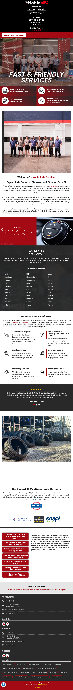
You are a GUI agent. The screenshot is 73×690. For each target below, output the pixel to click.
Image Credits (36, 687)
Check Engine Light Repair (11, 668)
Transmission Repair (21, 677)
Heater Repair (42, 673)
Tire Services (7, 677)
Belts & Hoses (20, 664)
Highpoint (62, 591)
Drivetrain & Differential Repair (46, 668)
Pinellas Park (21, 591)
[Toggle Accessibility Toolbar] (3, 684)
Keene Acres (53, 591)
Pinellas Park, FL (26, 334)
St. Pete (30, 591)
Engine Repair (24, 673)
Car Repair (58, 664)
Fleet (33, 673)
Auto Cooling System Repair (40, 677)
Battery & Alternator (34, 664)
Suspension (63, 673)
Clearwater (15, 334)
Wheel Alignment (57, 677)
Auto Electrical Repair (10, 673)
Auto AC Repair (8, 664)
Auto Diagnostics (28, 668)
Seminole (43, 591)
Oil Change (53, 673)
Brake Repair (48, 664)
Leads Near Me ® (42, 684)
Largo (36, 591)
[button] (68, 35)
